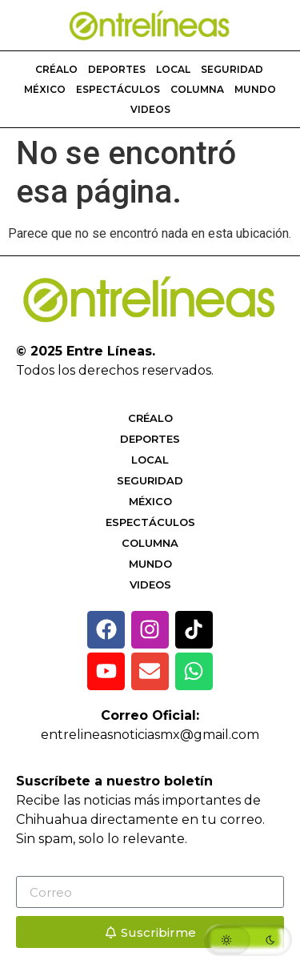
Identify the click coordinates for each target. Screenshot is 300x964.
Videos (150, 109)
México (45, 89)
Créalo (56, 69)
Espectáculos (118, 89)
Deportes (117, 69)
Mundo (255, 89)
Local (173, 69)
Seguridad (232, 69)
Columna (197, 89)
